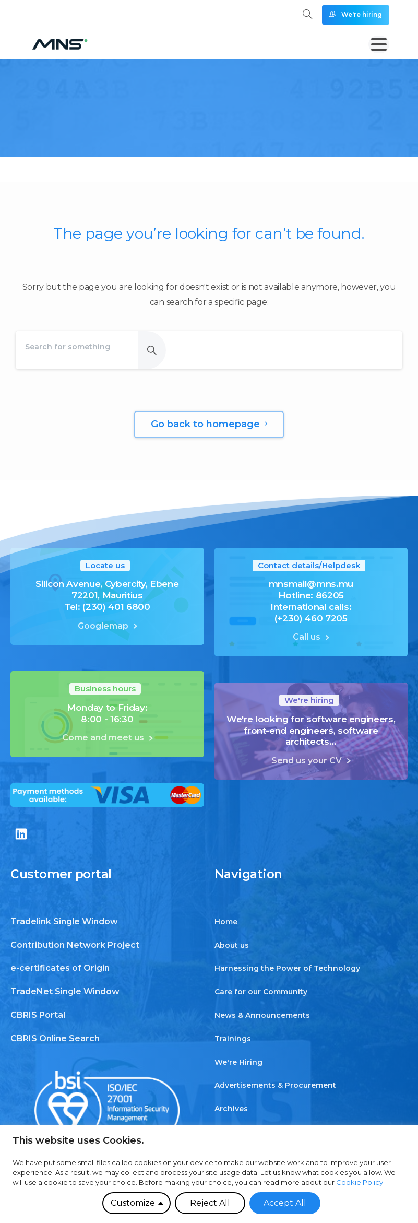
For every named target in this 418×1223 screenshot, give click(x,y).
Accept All (285, 1203)
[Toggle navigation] (378, 44)
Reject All (210, 1203)
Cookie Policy (359, 1182)
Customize (133, 1203)
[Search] (77, 346)
